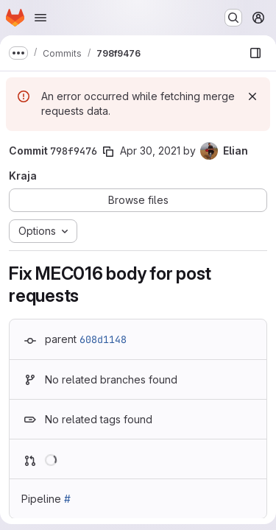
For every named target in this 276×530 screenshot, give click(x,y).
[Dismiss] (252, 96)
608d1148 (103, 339)
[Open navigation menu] (40, 17)
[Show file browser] (255, 53)
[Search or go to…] (233, 17)
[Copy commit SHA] (108, 151)
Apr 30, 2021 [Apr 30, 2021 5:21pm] (150, 150)
